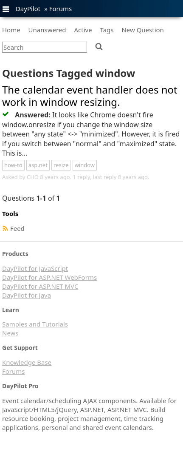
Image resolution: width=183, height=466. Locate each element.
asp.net (38, 165)
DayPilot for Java (26, 295)
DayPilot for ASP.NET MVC (40, 286)
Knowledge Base (26, 362)
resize (60, 165)
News (10, 333)
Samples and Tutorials (35, 324)
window (85, 165)
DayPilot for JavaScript (35, 268)
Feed (17, 228)
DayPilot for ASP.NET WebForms (49, 277)
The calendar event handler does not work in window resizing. (89, 95)
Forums (60, 8)
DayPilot (28, 8)
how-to (13, 165)
